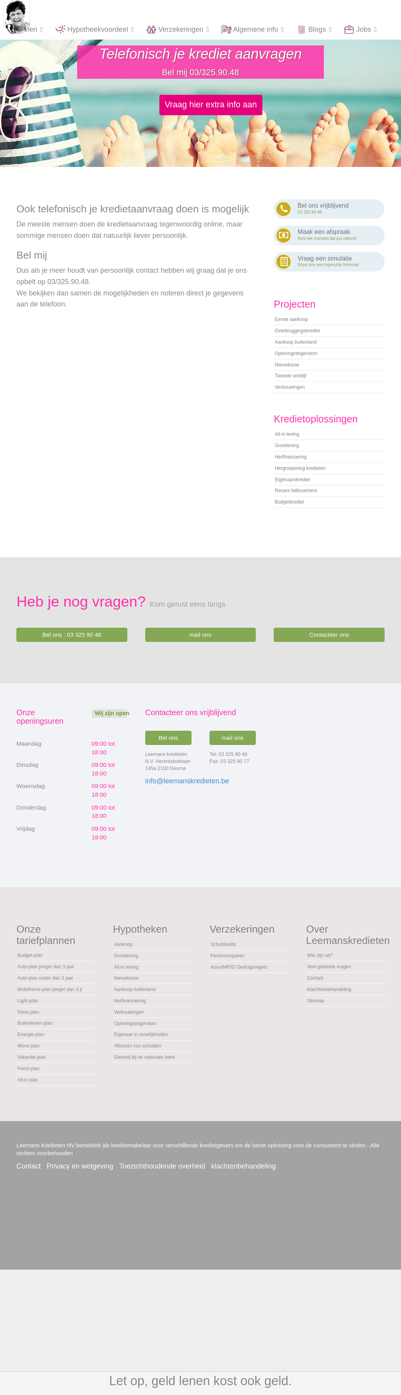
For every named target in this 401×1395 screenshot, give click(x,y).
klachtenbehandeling (243, 1291)
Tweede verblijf (296, 399)
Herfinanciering (296, 495)
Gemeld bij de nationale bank (147, 1155)
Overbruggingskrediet (305, 340)
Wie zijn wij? (324, 1012)
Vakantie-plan (37, 1173)
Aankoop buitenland (303, 355)
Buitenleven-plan (41, 1128)
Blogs (314, 29)
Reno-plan (32, 1113)
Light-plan (31, 1098)
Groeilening (291, 480)
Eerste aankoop (297, 325)
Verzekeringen (178, 29)
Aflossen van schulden (146, 1135)
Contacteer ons (329, 689)
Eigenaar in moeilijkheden (150, 1120)
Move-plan (32, 1158)
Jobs (360, 29)
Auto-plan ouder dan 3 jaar (49, 1055)
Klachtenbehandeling (337, 1056)
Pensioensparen (233, 1015)
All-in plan (31, 1203)
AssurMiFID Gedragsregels (231, 1035)
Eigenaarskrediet (299, 525)
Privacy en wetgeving (80, 1291)
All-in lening (291, 465)
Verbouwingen (295, 414)
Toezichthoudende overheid (162, 1291)
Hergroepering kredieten (309, 510)
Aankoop (126, 1000)
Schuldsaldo (228, 1000)
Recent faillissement (303, 540)
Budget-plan (35, 1012)
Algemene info (253, 29)
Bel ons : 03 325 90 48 (71, 689)
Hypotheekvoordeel (95, 29)
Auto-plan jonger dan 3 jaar (50, 1032)
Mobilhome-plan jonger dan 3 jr (50, 1079)
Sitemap (319, 1071)
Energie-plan (36, 1143)
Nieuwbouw (291, 384)
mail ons (200, 689)
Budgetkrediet (294, 554)
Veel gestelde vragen (337, 1027)
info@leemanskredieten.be (187, 836)
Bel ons (168, 792)
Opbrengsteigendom (304, 369)
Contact (318, 1041)
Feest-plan (32, 1188)
